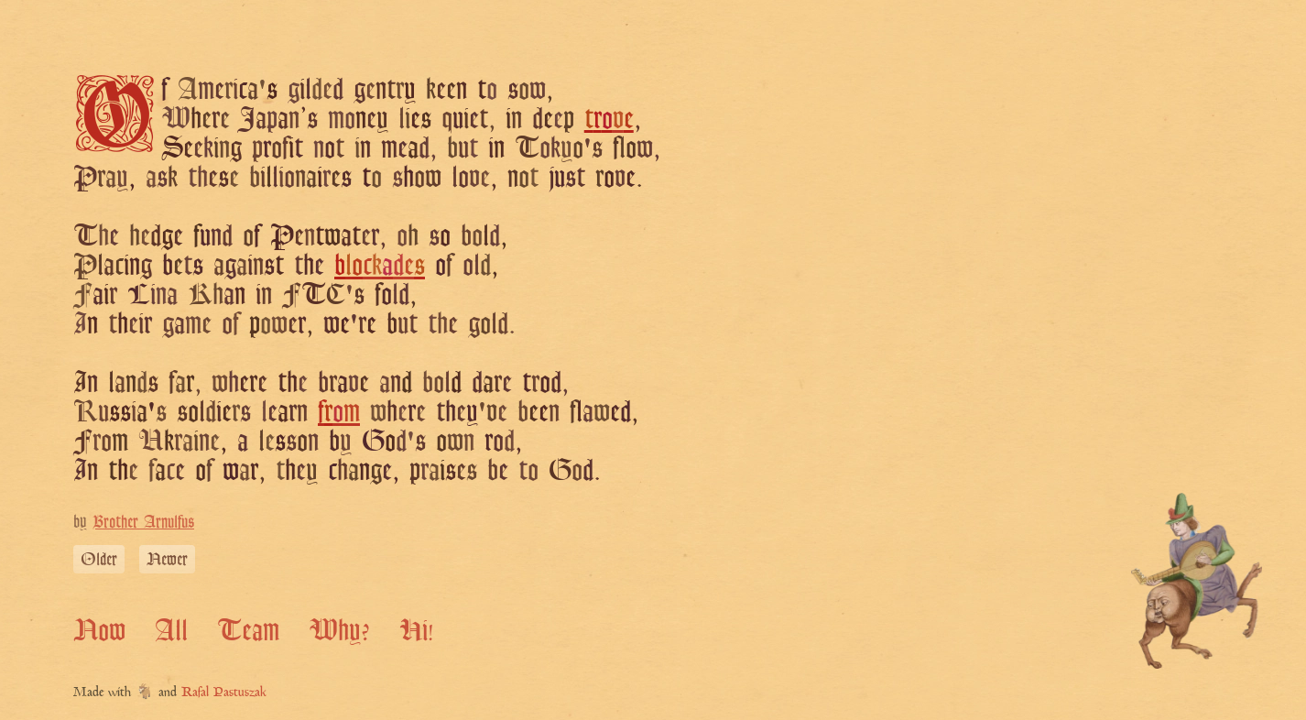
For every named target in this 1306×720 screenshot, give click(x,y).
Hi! (416, 629)
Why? (339, 629)
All (171, 629)
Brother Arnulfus (143, 521)
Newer (167, 559)
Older (99, 559)
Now (99, 629)
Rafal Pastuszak (224, 693)
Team (248, 629)
